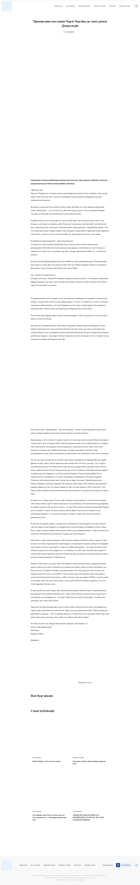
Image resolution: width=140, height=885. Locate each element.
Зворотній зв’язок (108, 865)
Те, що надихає (70, 6)
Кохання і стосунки (100, 6)
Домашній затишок (84, 6)
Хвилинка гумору (124, 6)
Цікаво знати (58, 6)
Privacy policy (80, 880)
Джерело (35, 640)
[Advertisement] (50, 659)
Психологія (112, 6)
